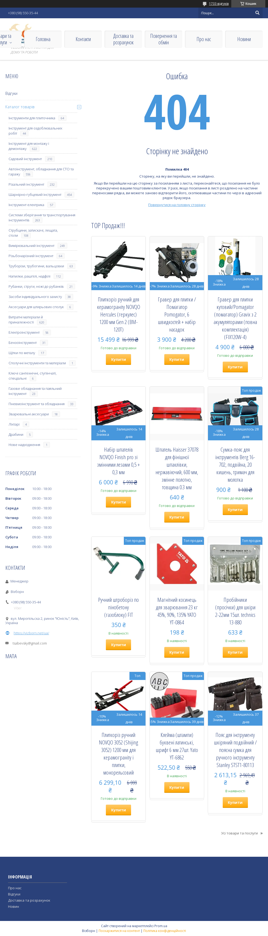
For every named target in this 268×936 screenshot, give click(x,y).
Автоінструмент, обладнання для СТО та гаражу (41, 172)
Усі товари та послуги (239, 833)
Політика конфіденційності (164, 930)
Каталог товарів (20, 106)
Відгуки (11, 93)
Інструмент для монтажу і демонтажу (29, 146)
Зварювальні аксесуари (29, 414)
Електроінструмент (24, 332)
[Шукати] (257, 13)
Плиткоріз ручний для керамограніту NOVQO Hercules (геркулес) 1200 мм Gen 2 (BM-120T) (118, 314)
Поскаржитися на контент (119, 930)
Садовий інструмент (25, 158)
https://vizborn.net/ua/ (31, 633)
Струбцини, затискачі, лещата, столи (33, 233)
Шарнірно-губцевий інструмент (35, 194)
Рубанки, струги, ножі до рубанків (36, 286)
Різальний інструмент (26, 184)
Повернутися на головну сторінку (177, 204)
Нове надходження (24, 444)
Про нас (203, 39)
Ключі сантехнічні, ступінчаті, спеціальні (33, 376)
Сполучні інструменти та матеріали (37, 363)
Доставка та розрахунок (123, 39)
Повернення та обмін (163, 39)
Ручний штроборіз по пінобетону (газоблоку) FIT (118, 607)
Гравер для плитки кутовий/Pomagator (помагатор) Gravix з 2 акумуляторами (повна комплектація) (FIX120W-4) (235, 318)
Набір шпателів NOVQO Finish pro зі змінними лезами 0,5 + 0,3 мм (118, 461)
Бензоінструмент (23, 342)
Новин (13, 906)
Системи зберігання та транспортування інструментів (42, 217)
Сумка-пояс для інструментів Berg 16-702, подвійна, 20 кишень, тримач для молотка (235, 464)
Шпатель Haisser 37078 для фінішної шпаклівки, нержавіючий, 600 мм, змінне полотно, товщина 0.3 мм (176, 468)
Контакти (83, 39)
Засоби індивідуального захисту (35, 296)
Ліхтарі (14, 424)
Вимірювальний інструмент (31, 245)
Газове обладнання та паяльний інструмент (35, 391)
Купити (118, 359)
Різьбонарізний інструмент (31, 255)
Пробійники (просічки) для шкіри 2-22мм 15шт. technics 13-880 (235, 611)
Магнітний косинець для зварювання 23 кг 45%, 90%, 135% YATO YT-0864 (177, 611)
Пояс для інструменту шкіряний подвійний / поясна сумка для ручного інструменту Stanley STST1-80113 (235, 750)
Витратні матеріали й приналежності (26, 320)
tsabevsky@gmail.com (30, 643)
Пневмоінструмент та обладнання (37, 403)
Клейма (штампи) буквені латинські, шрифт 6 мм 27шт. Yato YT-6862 (177, 746)
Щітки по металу (22, 352)
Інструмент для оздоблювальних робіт (35, 131)
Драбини (16, 434)
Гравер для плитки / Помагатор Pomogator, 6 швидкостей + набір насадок (177, 314)
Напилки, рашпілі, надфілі (29, 276)
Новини (244, 39)
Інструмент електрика (26, 204)
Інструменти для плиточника (32, 118)
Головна (43, 39)
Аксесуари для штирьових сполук (36, 306)
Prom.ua (160, 926)
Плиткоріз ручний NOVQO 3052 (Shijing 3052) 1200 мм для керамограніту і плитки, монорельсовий (118, 753)
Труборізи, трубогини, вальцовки (36, 266)
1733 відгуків (219, 3)
